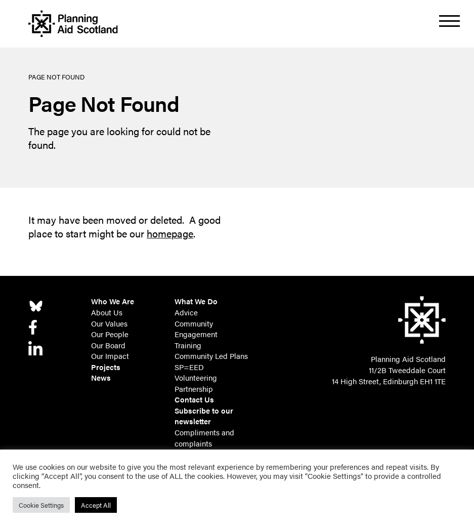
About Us (106, 312)
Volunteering (196, 377)
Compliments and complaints (204, 438)
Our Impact (110, 355)
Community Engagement (196, 329)
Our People (109, 334)
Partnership (194, 388)
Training (188, 345)
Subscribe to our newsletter (204, 416)
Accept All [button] (96, 505)
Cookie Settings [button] (41, 505)
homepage (170, 233)
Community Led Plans (211, 355)
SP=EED (189, 367)
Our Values (109, 323)
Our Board (108, 345)
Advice (186, 312)
